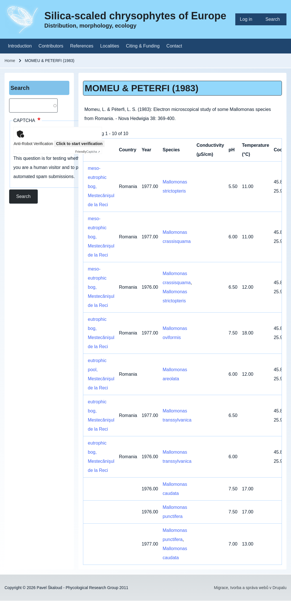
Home (10, 60)
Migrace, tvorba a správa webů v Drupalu (250, 587)
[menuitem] (248, 19)
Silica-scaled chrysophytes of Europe (135, 16)
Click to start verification (79, 143)
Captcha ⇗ (87, 151)
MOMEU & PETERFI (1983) (141, 88)
